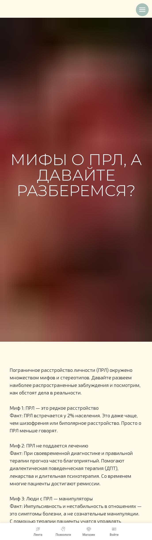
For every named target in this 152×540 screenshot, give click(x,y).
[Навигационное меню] (142, 10)
